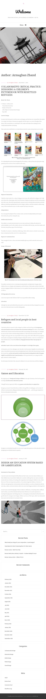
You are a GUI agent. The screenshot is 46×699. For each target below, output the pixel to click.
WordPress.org (8, 688)
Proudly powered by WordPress (15, 696)
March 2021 (7, 620)
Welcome (23, 11)
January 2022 (8, 583)
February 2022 (8, 579)
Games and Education (12, 373)
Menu (21, 25)
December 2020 (8, 631)
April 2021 (7, 616)
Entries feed (8, 681)
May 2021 (7, 612)
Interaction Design (9, 654)
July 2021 (7, 605)
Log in (6, 677)
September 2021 (9, 598)
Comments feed (8, 685)
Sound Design (8, 665)
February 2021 (8, 623)
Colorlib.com (35, 696)
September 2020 (9, 638)
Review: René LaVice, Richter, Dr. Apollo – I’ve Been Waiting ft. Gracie (20, 553)
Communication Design (10, 650)
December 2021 (8, 586)
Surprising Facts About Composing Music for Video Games (18, 546)
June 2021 (7, 609)
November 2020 (8, 635)
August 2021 (7, 601)
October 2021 (8, 594)
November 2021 (8, 590)
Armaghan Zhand (13, 82)
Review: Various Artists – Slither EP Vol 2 (14, 557)
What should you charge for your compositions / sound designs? (20, 542)
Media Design (8, 658)
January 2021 (8, 627)
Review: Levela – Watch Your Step (12, 549)
